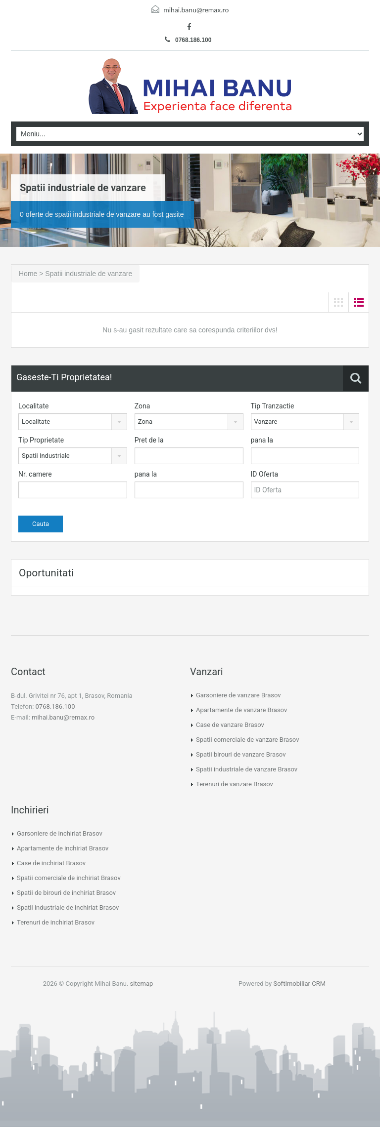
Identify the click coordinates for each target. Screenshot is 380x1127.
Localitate (33, 406)
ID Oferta (265, 474)
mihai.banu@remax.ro (196, 9)
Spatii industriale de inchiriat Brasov (68, 907)
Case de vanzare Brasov (230, 724)
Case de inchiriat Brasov (51, 863)
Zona (142, 406)
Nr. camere (35, 474)
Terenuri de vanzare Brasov (234, 784)
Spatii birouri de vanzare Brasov (240, 754)
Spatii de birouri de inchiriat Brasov (66, 892)
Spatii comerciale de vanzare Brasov (247, 739)
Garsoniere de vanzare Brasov (238, 695)
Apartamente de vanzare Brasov (241, 710)
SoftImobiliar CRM (299, 983)
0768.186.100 (188, 39)
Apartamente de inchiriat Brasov (62, 848)
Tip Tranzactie (272, 406)
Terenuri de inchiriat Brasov (56, 922)
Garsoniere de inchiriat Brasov (59, 833)
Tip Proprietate (41, 440)
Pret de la (149, 440)
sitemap (141, 983)
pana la (262, 440)
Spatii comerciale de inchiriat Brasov (69, 878)
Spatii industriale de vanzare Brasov (246, 769)
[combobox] (72, 421)
